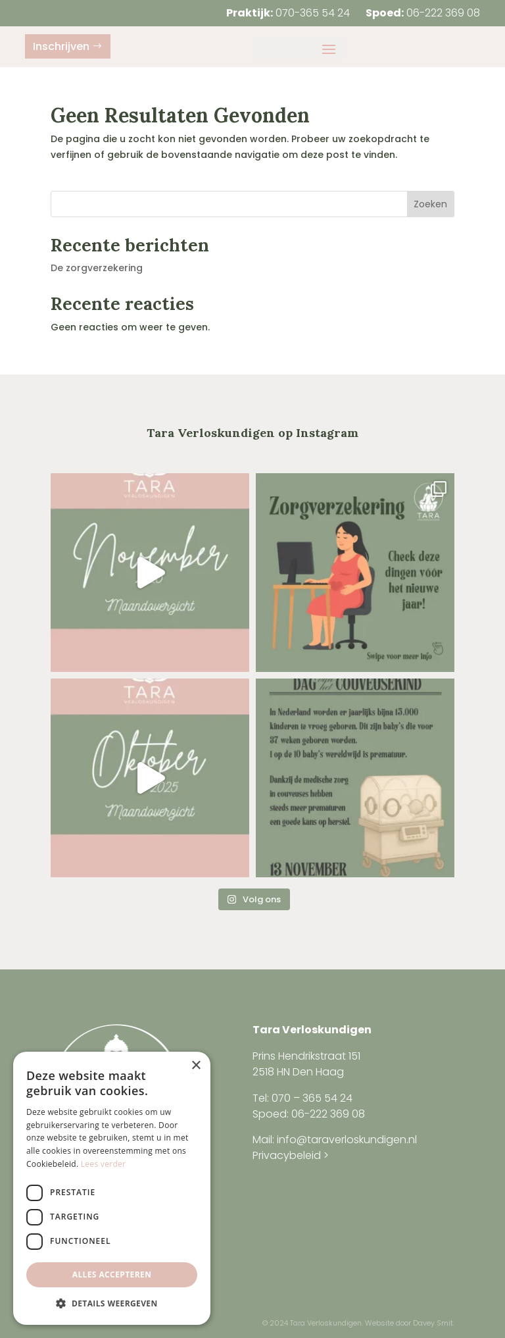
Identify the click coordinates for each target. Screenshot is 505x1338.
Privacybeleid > (290, 1155)
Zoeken (430, 204)
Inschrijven (61, 46)
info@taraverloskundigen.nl (347, 1139)
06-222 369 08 (443, 12)
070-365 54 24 (313, 12)
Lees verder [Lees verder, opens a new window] (103, 1164)
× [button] (196, 1066)
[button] (111, 1304)
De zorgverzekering (97, 267)
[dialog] (111, 1188)
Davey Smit (433, 1323)
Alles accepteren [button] (112, 1274)
